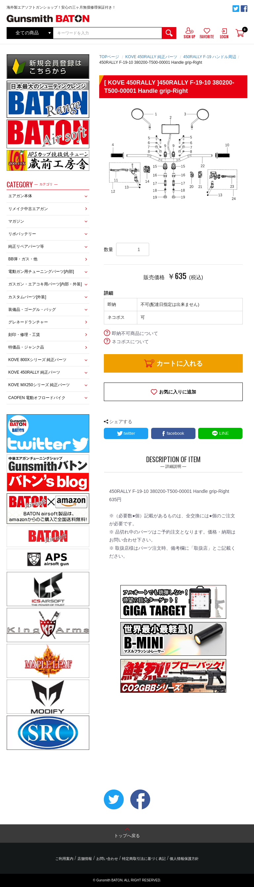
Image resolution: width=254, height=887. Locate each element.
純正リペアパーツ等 (26, 246)
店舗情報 (84, 859)
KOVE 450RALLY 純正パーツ (34, 372)
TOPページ (109, 57)
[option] (173, 154)
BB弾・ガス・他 (22, 259)
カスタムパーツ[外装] (27, 297)
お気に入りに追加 (177, 391)
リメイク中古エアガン (28, 208)
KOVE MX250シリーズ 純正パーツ (39, 385)
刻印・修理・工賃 (24, 334)
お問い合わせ (107, 859)
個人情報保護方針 (184, 859)
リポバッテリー (22, 234)
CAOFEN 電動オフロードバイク (36, 397)
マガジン (16, 221)
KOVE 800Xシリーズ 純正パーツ (37, 359)
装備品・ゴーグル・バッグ (32, 309)
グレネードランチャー (28, 322)
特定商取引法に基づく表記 (144, 859)
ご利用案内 (64, 859)
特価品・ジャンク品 (26, 347)
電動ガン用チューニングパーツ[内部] (41, 271)
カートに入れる (179, 363)
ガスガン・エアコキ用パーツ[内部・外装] (45, 284)
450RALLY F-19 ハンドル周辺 (209, 57)
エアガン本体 (20, 196)
